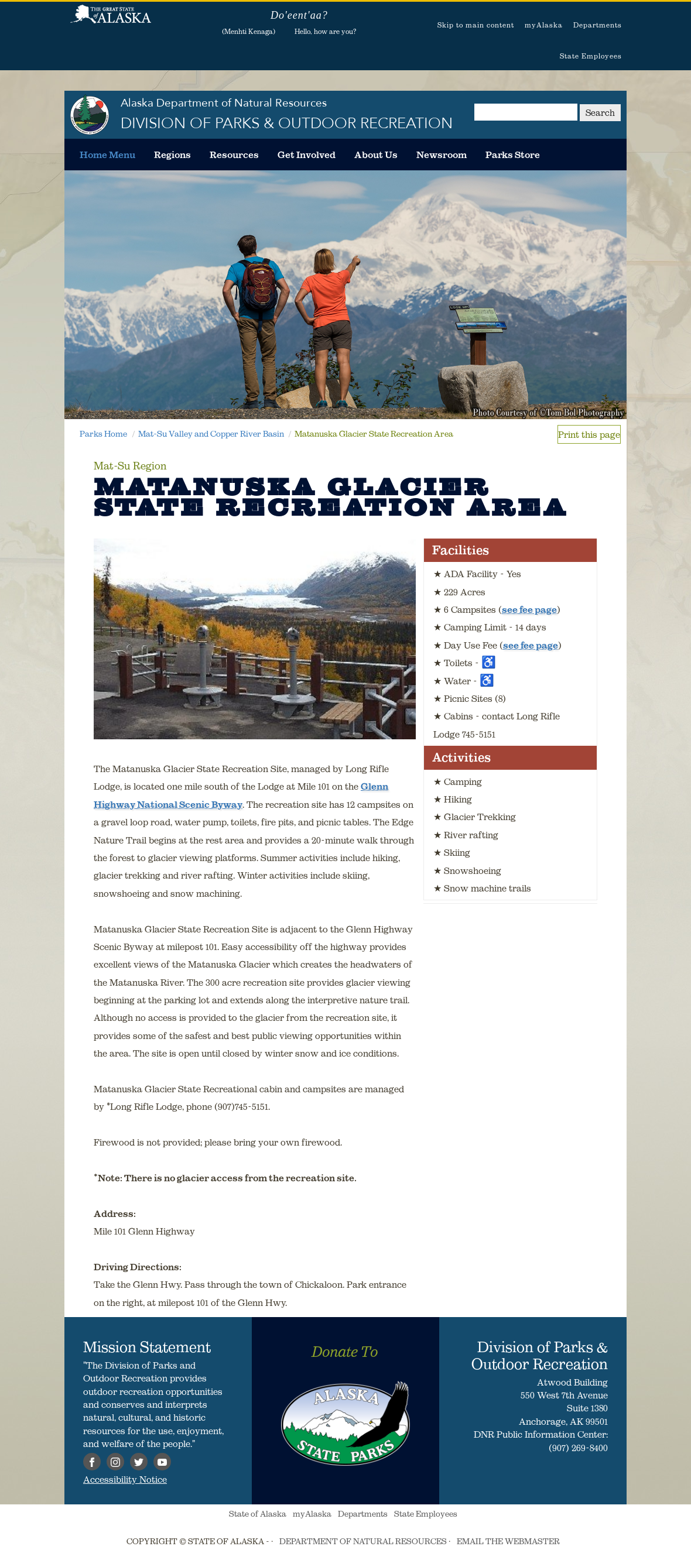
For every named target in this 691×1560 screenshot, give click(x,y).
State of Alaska (110, 20)
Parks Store (512, 154)
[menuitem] (107, 154)
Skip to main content (475, 25)
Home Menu (107, 154)
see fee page (529, 609)
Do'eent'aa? (299, 15)
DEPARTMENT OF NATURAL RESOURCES (363, 1541)
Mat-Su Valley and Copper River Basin (211, 433)
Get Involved (307, 154)
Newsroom (441, 154)
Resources (234, 154)
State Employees (591, 56)
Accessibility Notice (125, 1479)
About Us (376, 154)
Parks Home (103, 433)
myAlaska (544, 25)
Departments (597, 25)
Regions (172, 154)
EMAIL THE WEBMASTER (508, 1541)
